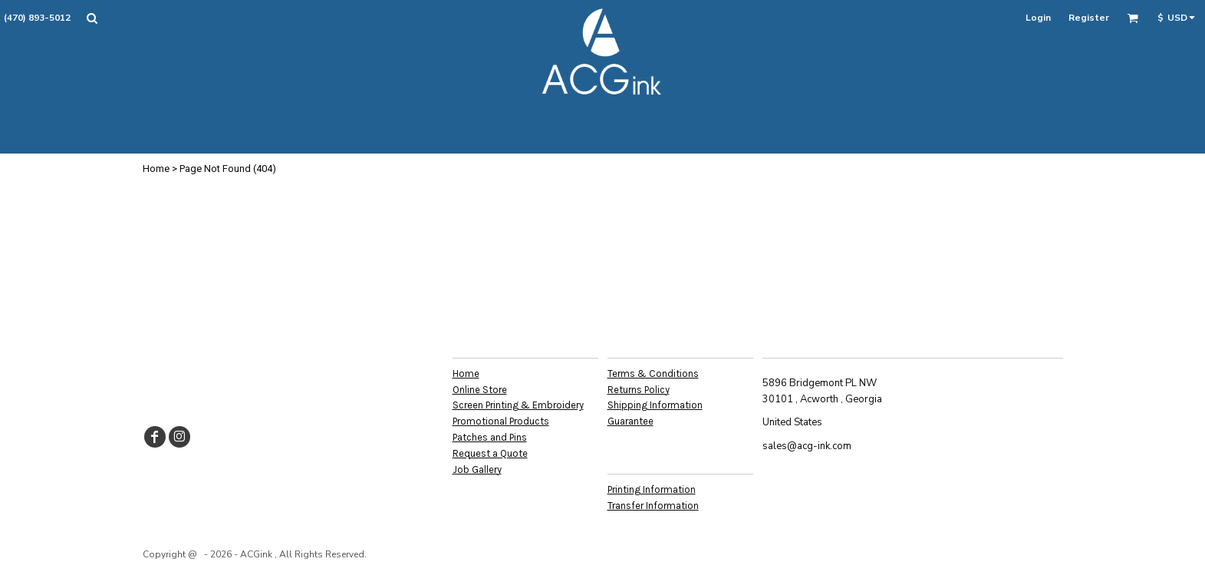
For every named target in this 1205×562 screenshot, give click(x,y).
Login (1038, 18)
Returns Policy (638, 389)
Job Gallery (477, 469)
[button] (91, 18)
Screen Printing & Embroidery (518, 405)
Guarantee (630, 421)
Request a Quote (490, 453)
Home (156, 168)
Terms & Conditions (653, 373)
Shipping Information (655, 405)
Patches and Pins (490, 437)
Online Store (480, 389)
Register (1088, 18)
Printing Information (651, 489)
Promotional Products (501, 421)
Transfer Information (653, 505)
